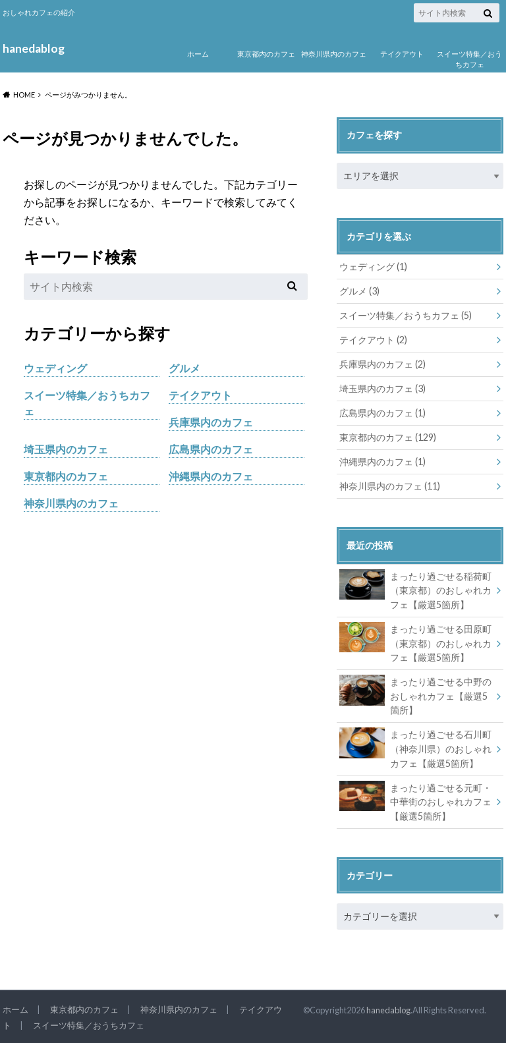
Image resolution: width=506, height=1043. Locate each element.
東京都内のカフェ (266, 53)
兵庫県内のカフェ (211, 422)
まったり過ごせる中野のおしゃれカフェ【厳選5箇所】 (415, 695)
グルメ (184, 368)
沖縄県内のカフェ (211, 476)
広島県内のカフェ (211, 449)
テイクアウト (402, 53)
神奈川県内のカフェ (333, 53)
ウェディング (55, 368)
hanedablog (34, 48)
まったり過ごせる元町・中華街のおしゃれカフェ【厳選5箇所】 (415, 801)
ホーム (198, 53)
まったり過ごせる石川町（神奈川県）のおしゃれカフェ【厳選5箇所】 (415, 747)
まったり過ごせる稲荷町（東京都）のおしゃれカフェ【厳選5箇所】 (415, 589)
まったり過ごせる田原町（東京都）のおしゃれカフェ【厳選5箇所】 (415, 642)
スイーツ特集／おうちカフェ (469, 59)
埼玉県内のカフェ (66, 449)
